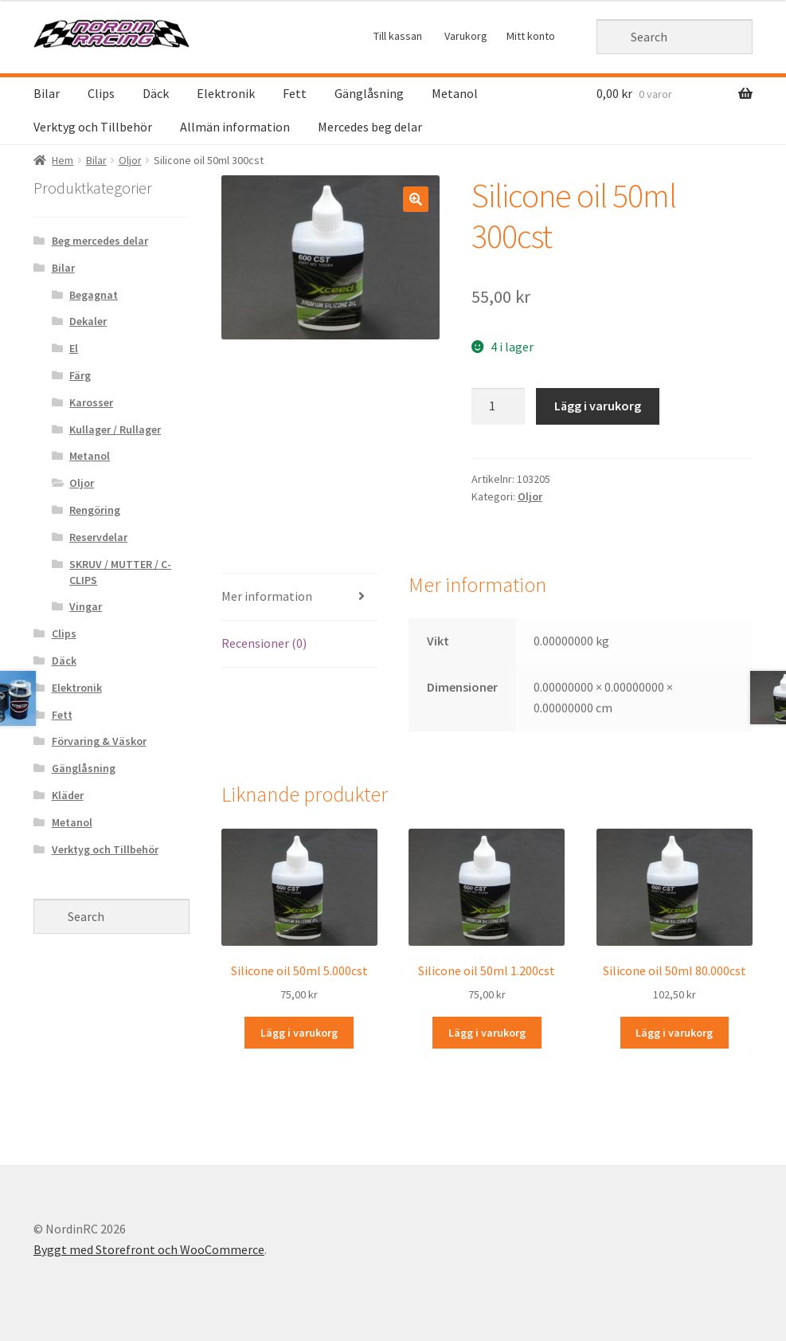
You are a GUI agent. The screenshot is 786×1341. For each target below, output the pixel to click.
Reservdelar (98, 537)
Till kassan (397, 36)
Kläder (68, 795)
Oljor (130, 160)
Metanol (455, 93)
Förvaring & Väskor (99, 741)
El (73, 348)
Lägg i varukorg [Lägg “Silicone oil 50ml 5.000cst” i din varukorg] (299, 1032)
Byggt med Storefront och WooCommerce (148, 1249)
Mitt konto (530, 36)
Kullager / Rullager (115, 429)
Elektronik (226, 93)
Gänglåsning (369, 93)
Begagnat (93, 295)
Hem (62, 160)
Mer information (266, 596)
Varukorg (465, 36)
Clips (101, 93)
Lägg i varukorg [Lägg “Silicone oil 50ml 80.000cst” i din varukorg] (674, 1032)
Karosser (91, 402)
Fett (295, 93)
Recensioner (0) (264, 643)
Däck (156, 93)
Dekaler (88, 321)
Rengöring (94, 510)
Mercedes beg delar (370, 127)
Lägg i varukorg (597, 406)
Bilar (46, 93)
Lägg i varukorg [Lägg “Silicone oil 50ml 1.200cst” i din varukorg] (487, 1032)
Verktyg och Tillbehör (92, 127)
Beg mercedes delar (100, 240)
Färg (80, 375)
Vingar (85, 606)
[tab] (299, 597)
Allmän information (235, 127)
